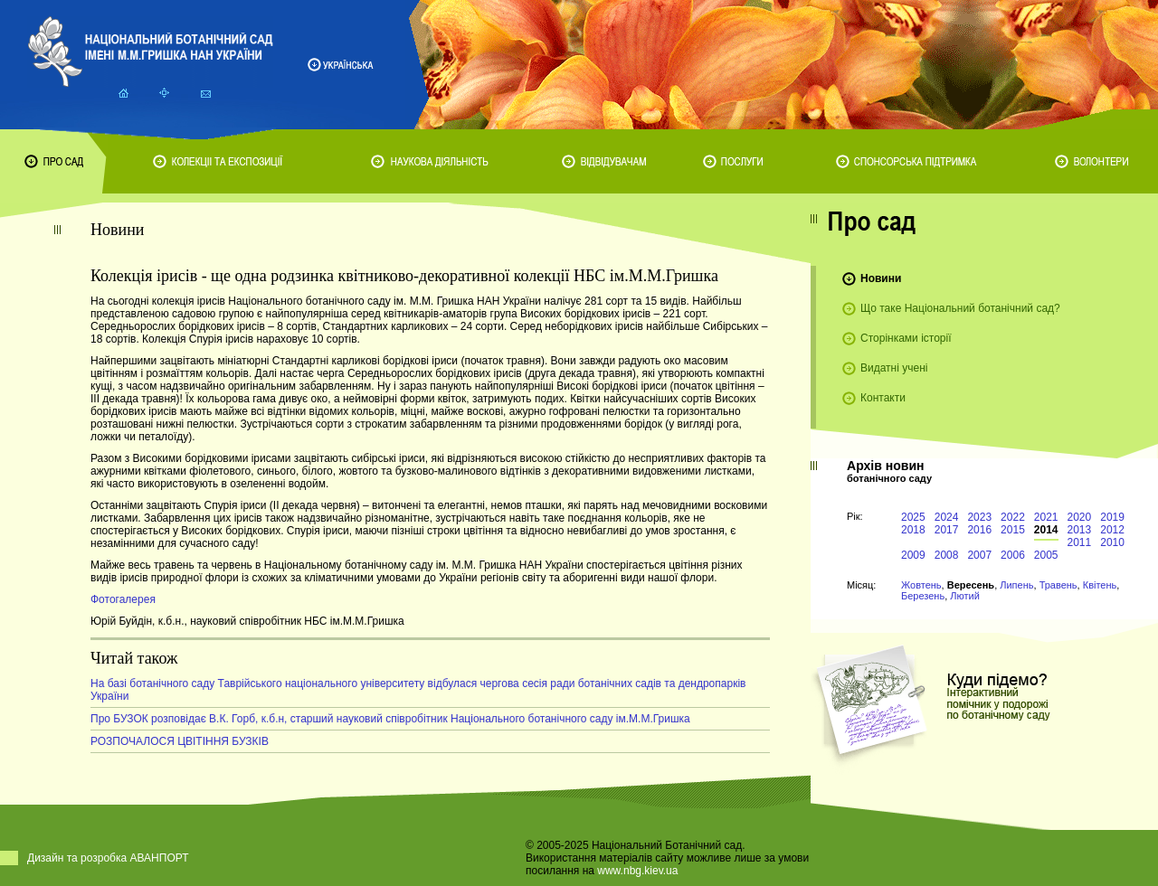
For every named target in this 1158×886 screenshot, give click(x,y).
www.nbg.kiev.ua (637, 870)
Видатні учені (893, 368)
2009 (913, 555)
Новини (880, 278)
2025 (913, 517)
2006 (1013, 555)
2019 (1112, 517)
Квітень (1100, 585)
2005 (1046, 555)
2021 (1046, 517)
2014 (1046, 529)
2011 (1080, 542)
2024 (947, 517)
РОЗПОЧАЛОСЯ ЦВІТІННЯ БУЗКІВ (179, 741)
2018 (913, 529)
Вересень (970, 585)
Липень (1016, 585)
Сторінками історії (906, 338)
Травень (1058, 585)
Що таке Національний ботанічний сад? (960, 308)
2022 (1013, 517)
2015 (1013, 529)
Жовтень (921, 585)
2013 (1080, 529)
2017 (947, 529)
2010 (1112, 542)
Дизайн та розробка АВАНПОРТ (108, 858)
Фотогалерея (123, 599)
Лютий (965, 595)
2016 (979, 529)
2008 (947, 555)
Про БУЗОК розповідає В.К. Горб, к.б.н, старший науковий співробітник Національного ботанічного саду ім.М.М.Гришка (390, 718)
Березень (922, 595)
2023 (979, 517)
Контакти (883, 397)
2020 (1080, 517)
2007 (979, 555)
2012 (1112, 529)
